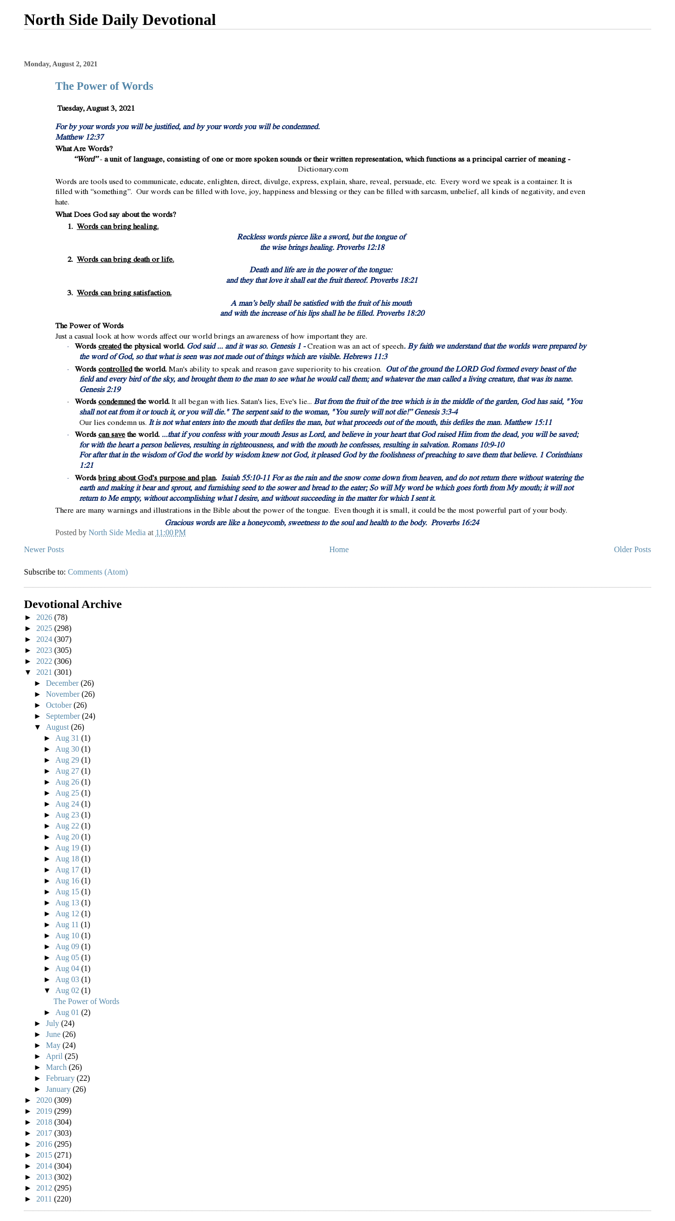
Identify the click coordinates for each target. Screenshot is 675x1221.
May (54, 1045)
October (60, 705)
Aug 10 (68, 935)
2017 (45, 1133)
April (55, 1056)
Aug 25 (68, 793)
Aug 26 (68, 782)
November (64, 694)
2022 (45, 661)
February (61, 1078)
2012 (45, 1188)
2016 (45, 1144)
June (54, 1034)
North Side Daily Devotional (120, 19)
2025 (45, 628)
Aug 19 (68, 847)
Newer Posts (44, 549)
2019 (45, 1111)
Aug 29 (68, 760)
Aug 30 (68, 749)
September (64, 716)
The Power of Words (104, 86)
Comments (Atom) (98, 572)
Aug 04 (68, 968)
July (53, 1023)
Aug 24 (68, 804)
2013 (45, 1177)
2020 (45, 1100)
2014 (45, 1166)
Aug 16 (68, 880)
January (59, 1089)
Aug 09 (68, 946)
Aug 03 (68, 979)
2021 (45, 672)
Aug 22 (68, 825)
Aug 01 (68, 1012)
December (63, 683)
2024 (45, 639)
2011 (45, 1199)
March (57, 1067)
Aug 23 (68, 815)
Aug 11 (68, 924)
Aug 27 (68, 771)
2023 (45, 650)
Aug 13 (68, 902)
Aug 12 (68, 913)
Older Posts (632, 549)
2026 (45, 617)
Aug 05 (68, 957)
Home (339, 549)
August (58, 727)
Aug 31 (68, 738)
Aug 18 (68, 858)
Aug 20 (68, 836)
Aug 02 (68, 990)
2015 (45, 1155)
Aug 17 (68, 869)
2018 (45, 1122)
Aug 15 (68, 891)
